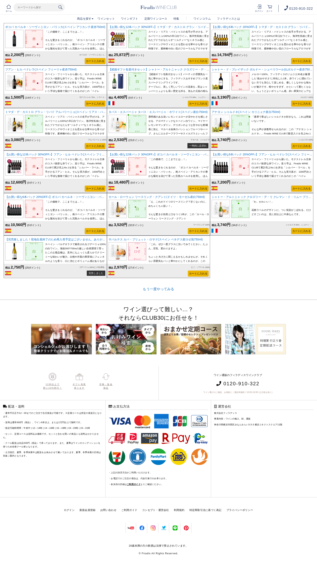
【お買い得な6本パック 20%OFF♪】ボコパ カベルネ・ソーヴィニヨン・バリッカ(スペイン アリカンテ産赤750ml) (78, 197)
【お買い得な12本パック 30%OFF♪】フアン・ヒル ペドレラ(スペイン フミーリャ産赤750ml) (65, 154)
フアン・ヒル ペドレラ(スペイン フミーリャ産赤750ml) (41, 69)
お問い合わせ (108, 510)
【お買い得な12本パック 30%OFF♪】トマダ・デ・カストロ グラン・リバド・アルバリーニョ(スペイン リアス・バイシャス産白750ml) (196, 27)
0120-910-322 (238, 383)
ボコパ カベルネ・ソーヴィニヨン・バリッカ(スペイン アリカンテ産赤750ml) (55, 27)
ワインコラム (202, 18)
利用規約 (179, 510)
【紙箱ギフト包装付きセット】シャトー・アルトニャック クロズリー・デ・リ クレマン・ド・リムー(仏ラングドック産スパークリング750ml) (200, 69)
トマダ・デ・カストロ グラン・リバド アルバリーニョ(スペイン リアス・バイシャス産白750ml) (67, 112)
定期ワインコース (155, 18)
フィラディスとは (228, 18)
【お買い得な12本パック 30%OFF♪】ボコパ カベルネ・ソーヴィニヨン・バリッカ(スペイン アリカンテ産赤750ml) (183, 154)
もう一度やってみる (158, 289)
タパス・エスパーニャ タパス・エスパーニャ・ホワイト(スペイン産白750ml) (158, 112)
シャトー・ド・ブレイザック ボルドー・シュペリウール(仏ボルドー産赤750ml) (263, 69)
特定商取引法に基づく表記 (205, 510)
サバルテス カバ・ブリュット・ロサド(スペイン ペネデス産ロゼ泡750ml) (156, 239)
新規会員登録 (87, 510)
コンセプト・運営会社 (155, 510)
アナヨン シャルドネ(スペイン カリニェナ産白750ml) (246, 112)
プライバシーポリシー (239, 510)
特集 (176, 18)
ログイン (69, 510)
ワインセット (106, 18)
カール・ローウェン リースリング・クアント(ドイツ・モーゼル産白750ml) (157, 197)
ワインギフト (129, 18)
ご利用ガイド (129, 510)
